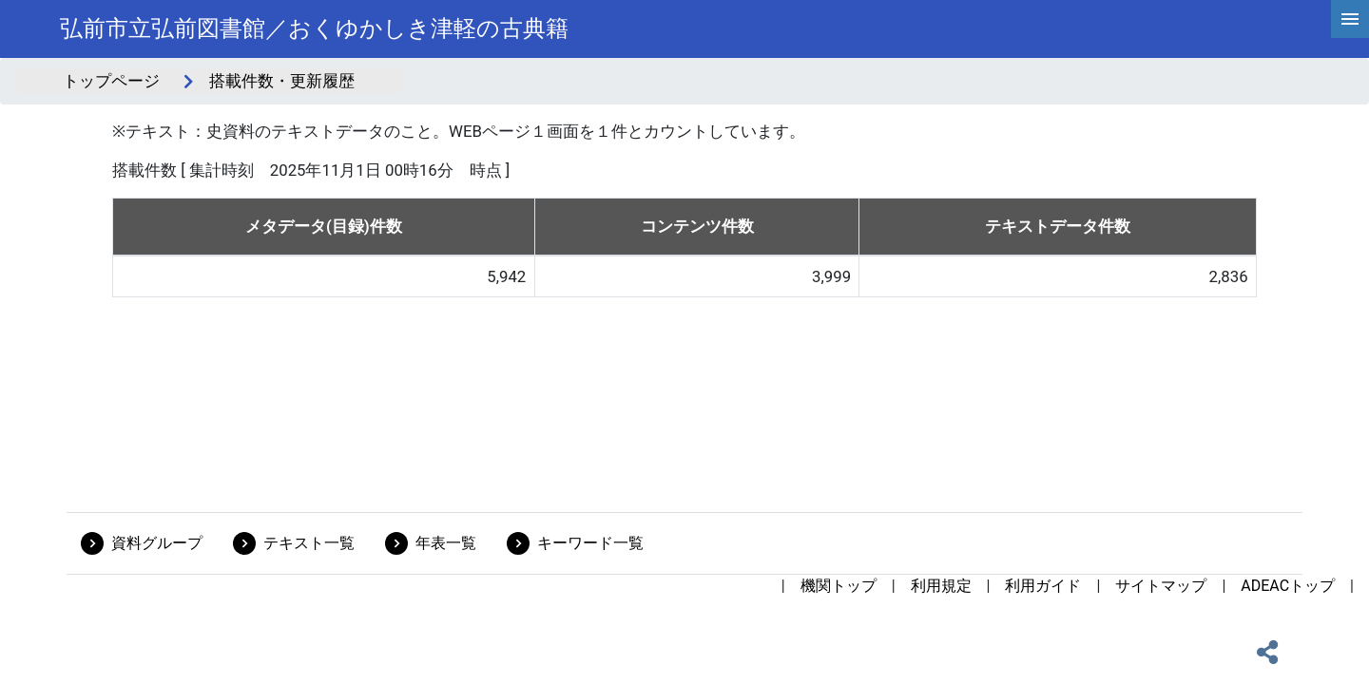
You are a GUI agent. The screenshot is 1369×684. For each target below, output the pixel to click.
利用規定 (941, 586)
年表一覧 (445, 543)
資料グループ (156, 543)
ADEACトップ (1288, 586)
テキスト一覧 (309, 543)
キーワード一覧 (590, 543)
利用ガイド (1043, 586)
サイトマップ (1160, 586)
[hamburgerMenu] (1350, 19)
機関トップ (838, 586)
